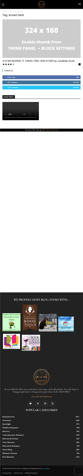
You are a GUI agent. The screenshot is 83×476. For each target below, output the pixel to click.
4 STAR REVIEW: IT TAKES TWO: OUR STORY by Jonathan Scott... (39, 61)
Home (4, 11)
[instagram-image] (21, 150)
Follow (76, 82)
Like (77, 77)
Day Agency (46, 468)
